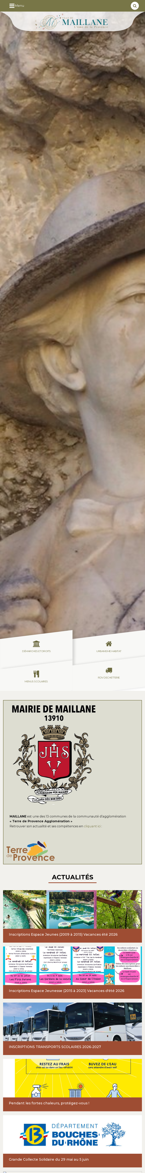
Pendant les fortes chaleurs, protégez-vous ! (49, 1103)
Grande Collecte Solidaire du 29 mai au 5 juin (49, 1159)
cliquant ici (92, 826)
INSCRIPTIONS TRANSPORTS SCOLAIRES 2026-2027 (55, 1047)
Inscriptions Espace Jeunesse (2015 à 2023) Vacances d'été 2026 (66, 991)
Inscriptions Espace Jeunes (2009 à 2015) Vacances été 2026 (63, 934)
